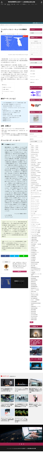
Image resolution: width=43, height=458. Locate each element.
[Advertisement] (21, 13)
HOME (2, 4)
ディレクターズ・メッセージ (8, 91)
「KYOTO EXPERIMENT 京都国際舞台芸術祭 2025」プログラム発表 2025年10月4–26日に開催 (7, 405)
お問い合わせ (32, 70)
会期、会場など (5, 89)
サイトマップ (32, 76)
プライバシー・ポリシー (34, 79)
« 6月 (32, 54)
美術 (5, 4)
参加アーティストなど (6, 87)
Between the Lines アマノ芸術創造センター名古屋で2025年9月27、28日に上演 (21, 389)
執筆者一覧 (32, 82)
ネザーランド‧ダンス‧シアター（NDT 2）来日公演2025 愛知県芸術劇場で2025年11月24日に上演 (7, 419)
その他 (17, 4)
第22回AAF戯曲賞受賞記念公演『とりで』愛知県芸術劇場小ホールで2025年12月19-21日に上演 (7, 389)
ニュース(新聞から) (23, 4)
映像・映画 (13, 4)
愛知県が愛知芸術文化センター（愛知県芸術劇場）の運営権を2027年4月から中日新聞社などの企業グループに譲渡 (35, 390)
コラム (29, 4)
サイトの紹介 (32, 73)
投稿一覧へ (19, 271)
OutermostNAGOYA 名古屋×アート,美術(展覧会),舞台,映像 (21, 1)
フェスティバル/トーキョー (22, 34)
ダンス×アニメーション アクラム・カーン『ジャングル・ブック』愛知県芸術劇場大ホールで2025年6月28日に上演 (21, 420)
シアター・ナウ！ (34, 4)
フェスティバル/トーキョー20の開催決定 (16, 24)
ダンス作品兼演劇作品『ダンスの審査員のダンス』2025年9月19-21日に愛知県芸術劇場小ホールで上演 (21, 405)
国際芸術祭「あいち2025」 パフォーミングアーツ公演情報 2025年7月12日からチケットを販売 (35, 405)
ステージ (8, 4)
